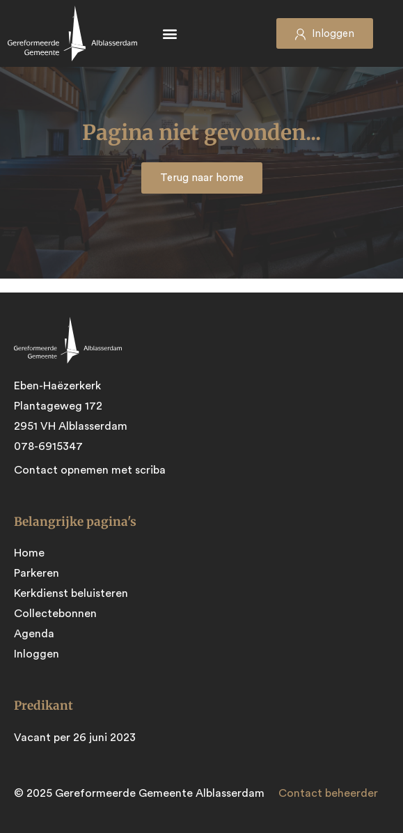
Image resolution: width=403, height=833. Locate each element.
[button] (170, 33)
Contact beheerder (328, 793)
